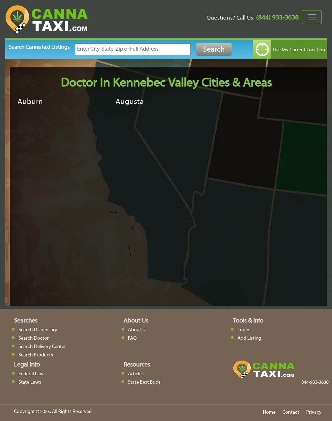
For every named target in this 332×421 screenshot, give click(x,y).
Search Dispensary (37, 330)
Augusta (129, 102)
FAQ (132, 338)
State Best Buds (144, 382)
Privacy (314, 412)
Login (243, 330)
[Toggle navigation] (312, 17)
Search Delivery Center (42, 346)
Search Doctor (33, 338)
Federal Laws (32, 374)
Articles (136, 374)
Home (269, 412)
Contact (290, 412)
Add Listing (249, 338)
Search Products (35, 355)
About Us (138, 330)
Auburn (30, 102)
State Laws (29, 382)
